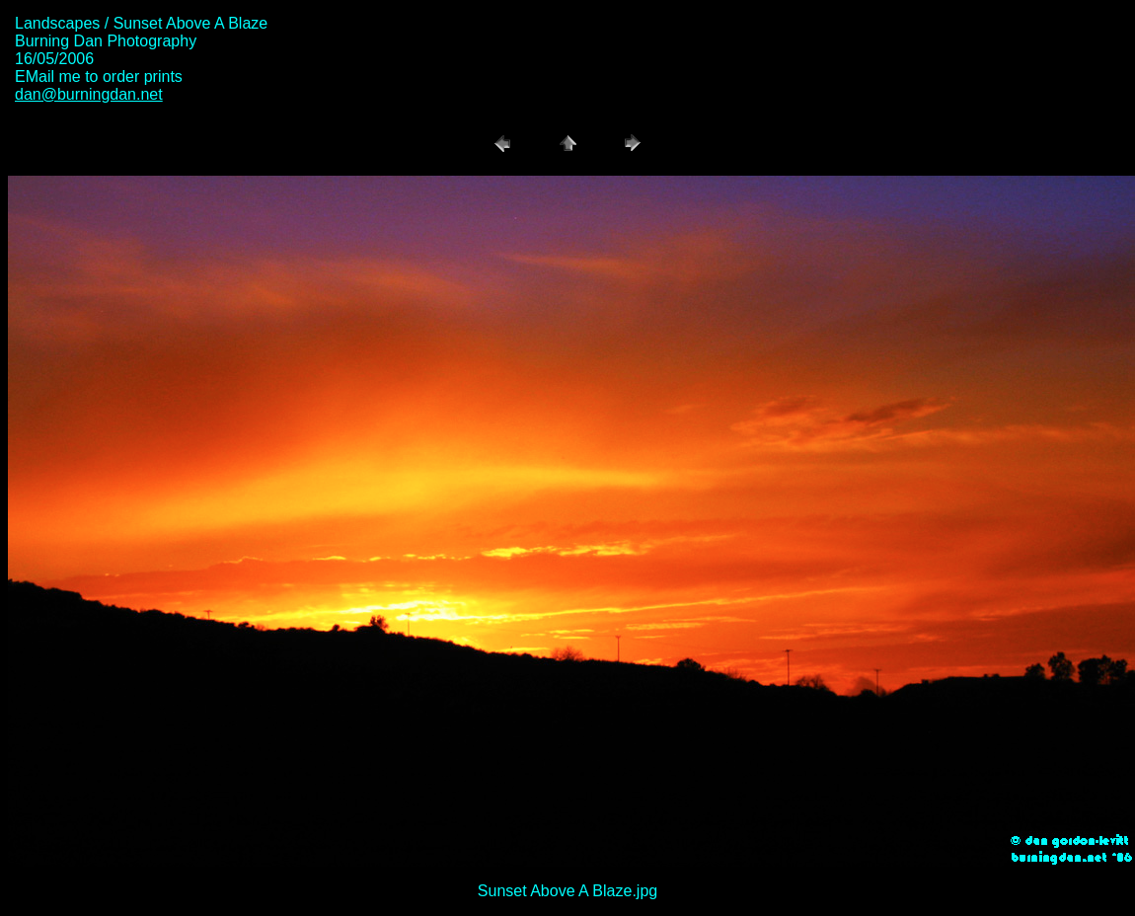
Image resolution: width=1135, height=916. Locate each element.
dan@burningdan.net (89, 94)
